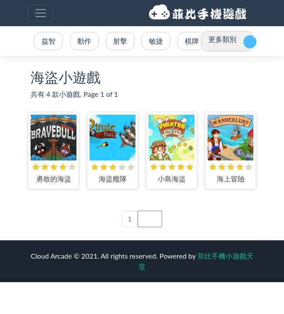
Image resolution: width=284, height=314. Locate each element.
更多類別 (222, 39)
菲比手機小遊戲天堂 (199, 13)
